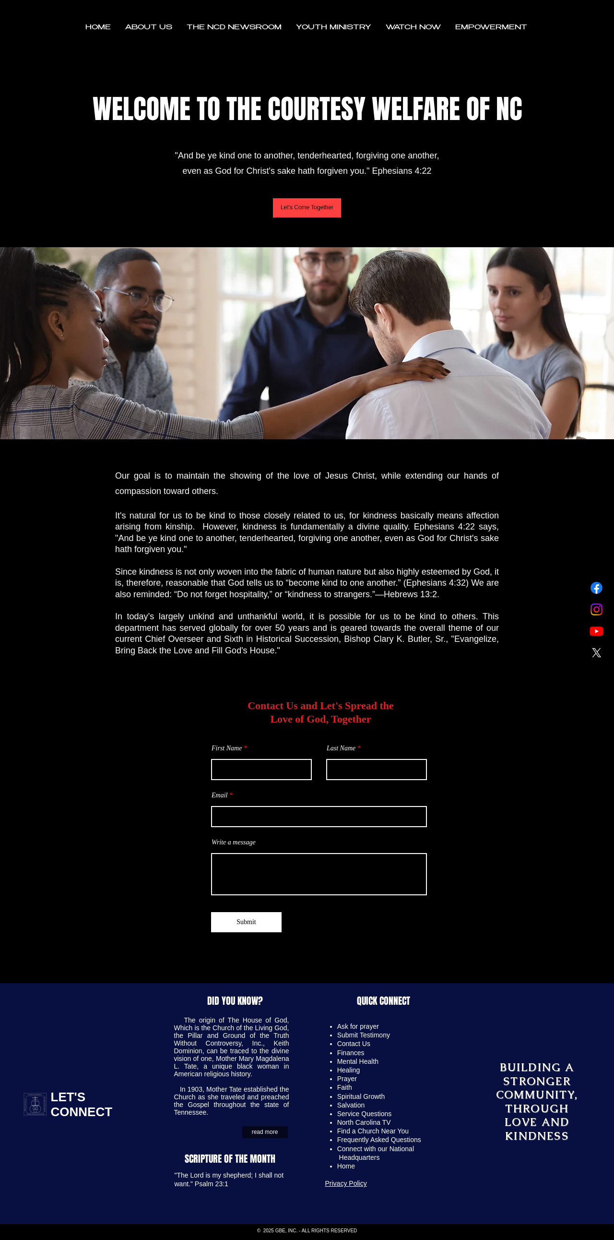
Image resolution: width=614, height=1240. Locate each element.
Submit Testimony (363, 1035)
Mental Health (357, 1061)
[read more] (265, 1132)
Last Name (341, 748)
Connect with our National (376, 1149)
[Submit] (246, 922)
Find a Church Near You (373, 1131)
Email (219, 795)
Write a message (234, 842)
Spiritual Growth (361, 1096)
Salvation (351, 1105)
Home (347, 1166)
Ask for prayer (358, 1026)
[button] (148, 28)
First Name (227, 748)
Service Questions (364, 1114)
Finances (351, 1053)
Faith (344, 1087)
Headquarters (359, 1157)
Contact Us (353, 1043)
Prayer (347, 1079)
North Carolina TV (364, 1122)
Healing (348, 1070)
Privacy (337, 1183)
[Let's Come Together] (307, 207)
